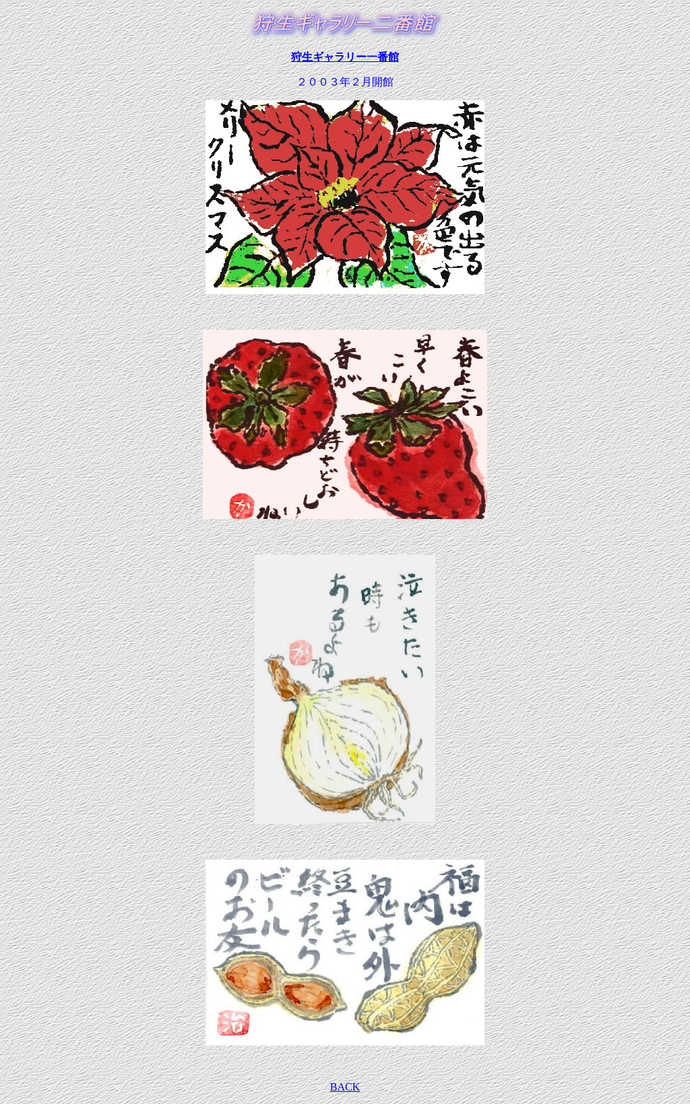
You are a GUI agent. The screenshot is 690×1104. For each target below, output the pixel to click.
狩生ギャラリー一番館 (345, 57)
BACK (345, 1087)
